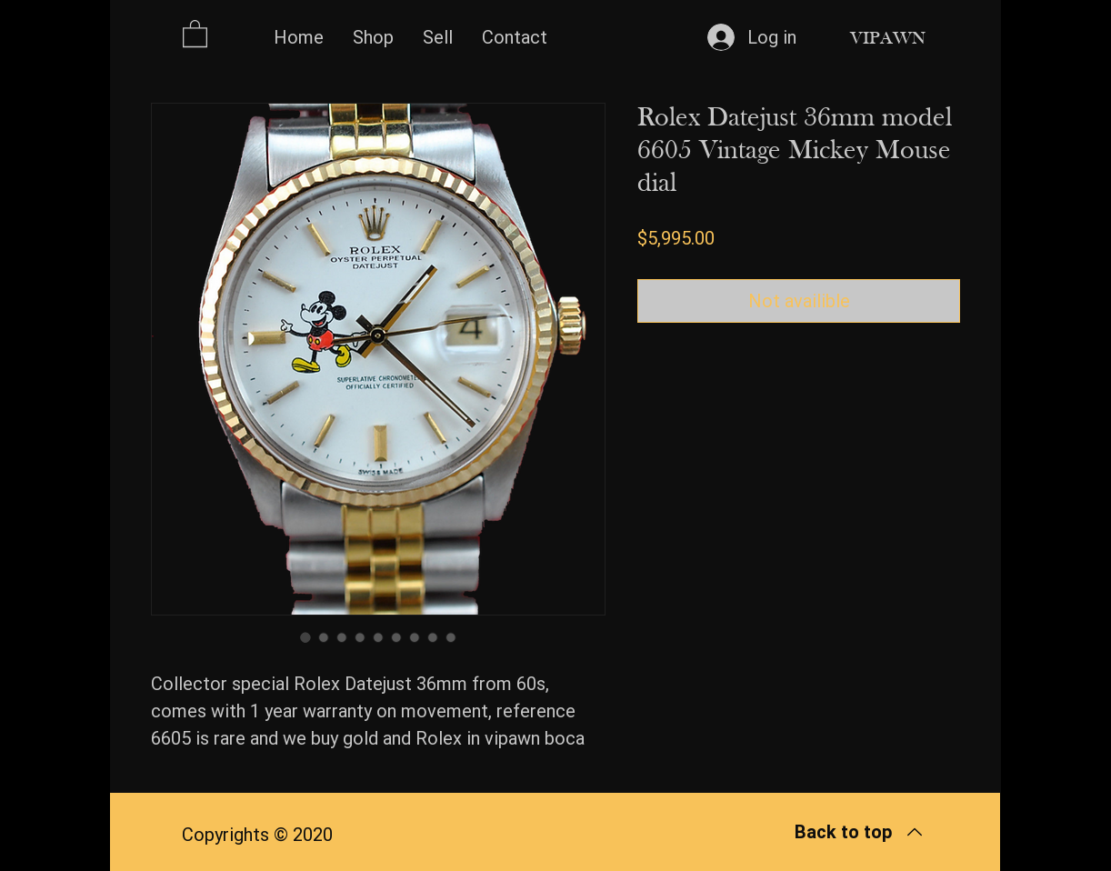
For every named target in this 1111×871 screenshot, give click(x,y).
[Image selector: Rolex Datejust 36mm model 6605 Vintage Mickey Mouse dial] (305, 637)
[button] (195, 32)
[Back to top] (858, 832)
